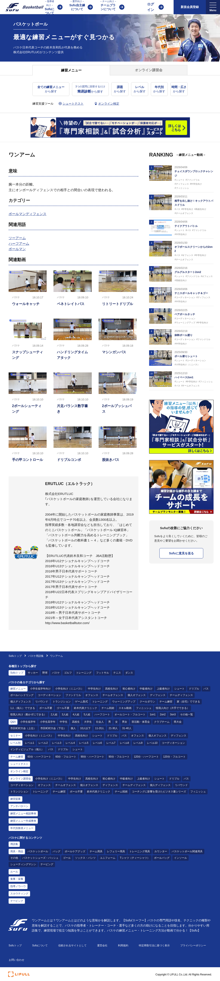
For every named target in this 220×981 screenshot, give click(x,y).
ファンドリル (73, 695)
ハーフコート (102, 714)
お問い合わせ (16, 959)
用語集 (14, 844)
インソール (180, 857)
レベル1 (29, 742)
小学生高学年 (47, 721)
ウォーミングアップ (123, 701)
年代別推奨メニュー (22, 828)
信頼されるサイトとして (72, 945)
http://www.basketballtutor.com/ (67, 623)
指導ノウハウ (18, 886)
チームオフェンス (112, 695)
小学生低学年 (28, 721)
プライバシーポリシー (193, 945)
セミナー (15, 735)
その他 (14, 857)
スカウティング (19, 893)
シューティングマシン (23, 864)
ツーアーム (17, 238)
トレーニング (84, 672)
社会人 (100, 721)
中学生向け (94, 688)
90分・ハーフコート (92, 756)
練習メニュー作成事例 (23, 820)
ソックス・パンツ (85, 857)
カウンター (160, 851)
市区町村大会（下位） (53, 728)
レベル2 (43, 742)
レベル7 (111, 742)
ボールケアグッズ (75, 851)
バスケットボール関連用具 (187, 851)
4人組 (76, 714)
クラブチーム (162, 721)
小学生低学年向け (40, 688)
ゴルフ (68, 672)
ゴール (67, 857)
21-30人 (113, 728)
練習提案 (15, 798)
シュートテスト (19, 764)
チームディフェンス (181, 695)
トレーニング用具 (139, 851)
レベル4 (70, 742)
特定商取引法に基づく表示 (154, 945)
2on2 (163, 714)
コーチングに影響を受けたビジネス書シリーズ (159, 791)
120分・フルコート (174, 756)
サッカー (33, 672)
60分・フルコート (65, 756)
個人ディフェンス (20, 701)
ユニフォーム (107, 857)
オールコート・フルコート (130, 714)
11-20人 (99, 728)
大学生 (88, 721)
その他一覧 (186, 714)
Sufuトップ (15, 655)
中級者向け (146, 688)
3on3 (173, 714)
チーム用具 (96, 851)
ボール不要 (45, 708)
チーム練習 (165, 701)
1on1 (153, 714)
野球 (44, 672)
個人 (73, 728)
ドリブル (194, 688)
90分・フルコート (118, 756)
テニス (117, 672)
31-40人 (126, 728)
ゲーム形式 (81, 701)
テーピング (46, 864)
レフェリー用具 (116, 851)
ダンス (129, 672)
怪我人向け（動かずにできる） (28, 714)
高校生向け (111, 688)
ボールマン (17, 249)
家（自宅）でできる (188, 701)
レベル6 (97, 742)
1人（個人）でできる (22, 708)
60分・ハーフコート (39, 756)
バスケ (56, 672)
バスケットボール (38, 851)
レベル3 (56, 742)
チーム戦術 (107, 708)
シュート (179, 688)
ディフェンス (157, 695)
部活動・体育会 (141, 721)
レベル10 (152, 742)
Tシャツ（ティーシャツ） (135, 857)
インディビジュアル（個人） (27, 749)
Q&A (13, 721)
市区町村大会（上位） (23, 728)
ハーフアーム (19, 243)
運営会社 (102, 945)
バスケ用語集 (36, 655)
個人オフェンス (137, 695)
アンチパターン (19, 806)
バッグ (56, 851)
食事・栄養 (16, 878)
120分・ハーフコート (146, 756)
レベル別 (15, 742)
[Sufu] (22, 7)
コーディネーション (49, 695)
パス (206, 688)
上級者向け (163, 688)
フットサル (102, 672)
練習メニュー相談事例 (23, 813)
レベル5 (83, 742)
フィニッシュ (143, 708)
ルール (14, 871)
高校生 (76, 721)
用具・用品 (16, 851)
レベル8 (124, 742)
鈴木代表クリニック (85, 708)
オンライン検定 (19, 771)
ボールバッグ (162, 857)
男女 (124, 721)
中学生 (63, 721)
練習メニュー (18, 688)
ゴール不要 (63, 708)
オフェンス (91, 695)
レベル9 (138, 742)
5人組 (87, 714)
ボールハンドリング (22, 695)
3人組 (65, 714)
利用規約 (123, 945)
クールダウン (147, 701)
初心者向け (128, 688)
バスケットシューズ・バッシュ (40, 857)
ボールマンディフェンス (27, 214)
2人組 (54, 714)
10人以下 (85, 728)
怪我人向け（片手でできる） (172, 708)
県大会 (178, 721)
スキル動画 (125, 708)
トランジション (62, 701)
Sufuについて (40, 945)
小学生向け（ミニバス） (69, 688)
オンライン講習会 (20, 778)
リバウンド (41, 701)
